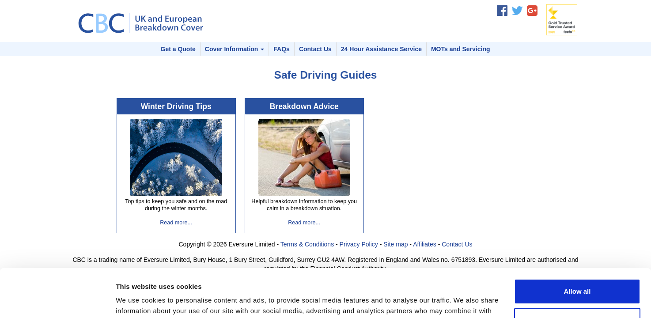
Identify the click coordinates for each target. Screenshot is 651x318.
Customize (578, 275)
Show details (136, 300)
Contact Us (315, 49)
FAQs (281, 49)
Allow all (577, 246)
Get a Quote (178, 49)
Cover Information (234, 49)
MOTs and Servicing (460, 49)
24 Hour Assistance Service (381, 49)
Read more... (176, 223)
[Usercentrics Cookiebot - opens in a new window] (57, 300)
